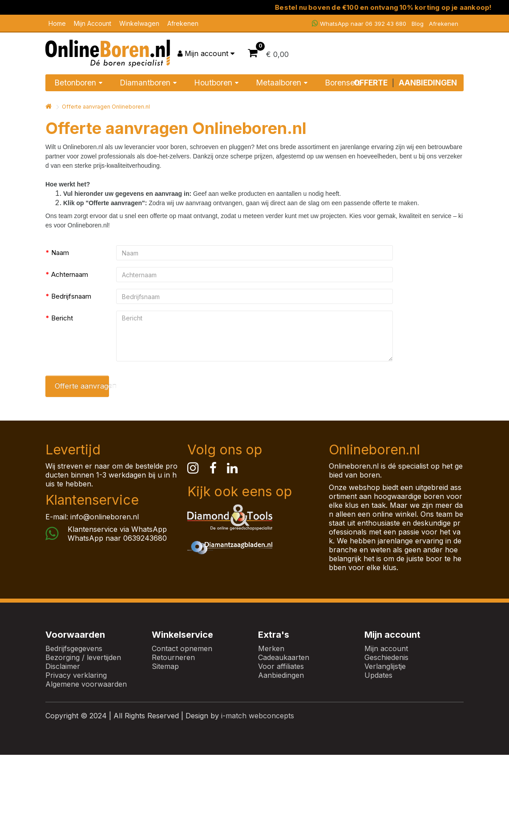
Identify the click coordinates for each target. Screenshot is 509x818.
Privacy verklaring (76, 675)
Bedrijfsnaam (71, 296)
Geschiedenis (386, 657)
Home (57, 23)
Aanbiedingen (281, 675)
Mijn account (386, 648)
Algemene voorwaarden (86, 684)
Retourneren (173, 657)
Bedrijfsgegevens (73, 648)
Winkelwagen (139, 23)
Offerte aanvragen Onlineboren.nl (106, 106)
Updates (378, 675)
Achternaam (69, 274)
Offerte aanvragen (82, 385)
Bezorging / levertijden (83, 657)
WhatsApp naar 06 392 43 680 (359, 23)
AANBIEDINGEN (428, 82)
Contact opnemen (182, 648)
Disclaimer (62, 666)
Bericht (62, 318)
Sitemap (165, 666)
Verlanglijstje (385, 666)
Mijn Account (92, 23)
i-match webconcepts (257, 715)
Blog (418, 23)
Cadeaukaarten (283, 657)
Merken (271, 648)
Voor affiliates (281, 666)
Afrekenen (182, 23)
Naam (60, 252)
